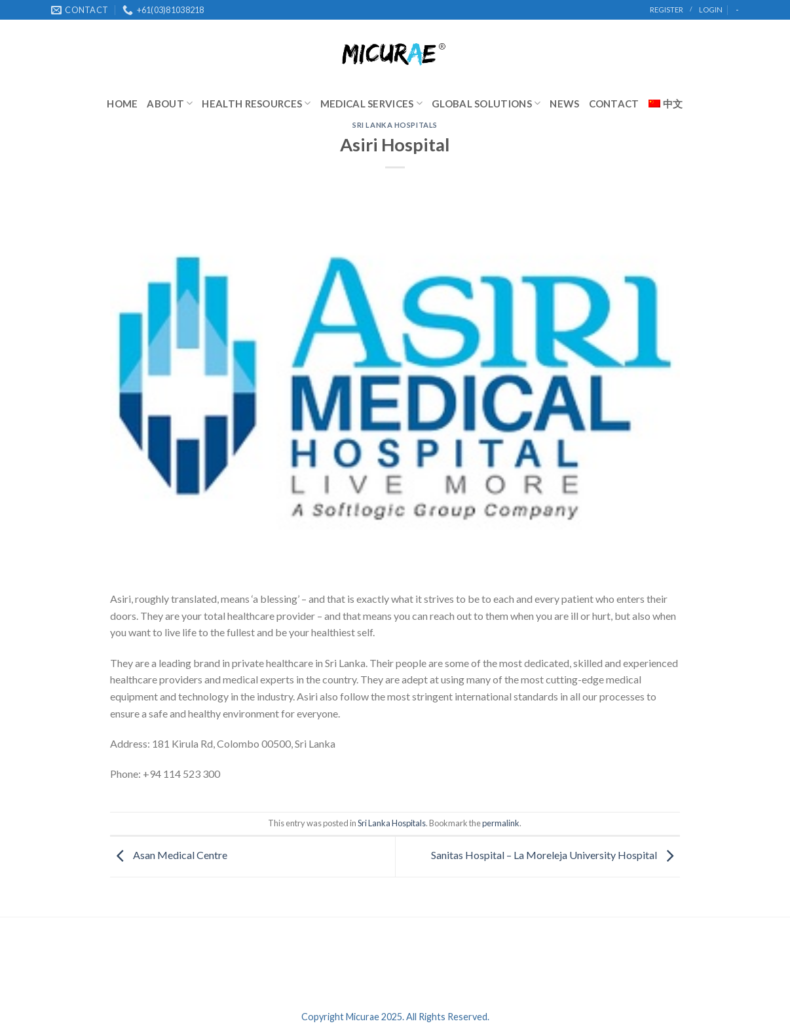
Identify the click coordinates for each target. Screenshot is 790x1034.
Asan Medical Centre (168, 855)
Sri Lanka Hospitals (395, 125)
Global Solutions (486, 103)
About (170, 103)
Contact (614, 103)
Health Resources (256, 103)
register (666, 9)
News (564, 103)
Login (711, 9)
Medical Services (371, 103)
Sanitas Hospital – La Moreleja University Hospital (555, 855)
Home (122, 103)
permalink (500, 823)
